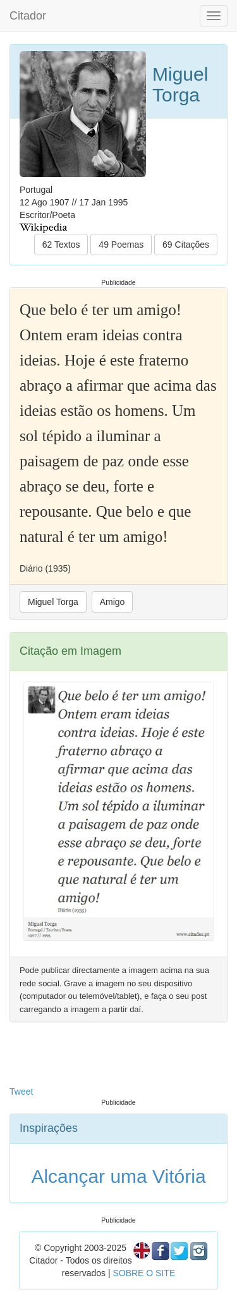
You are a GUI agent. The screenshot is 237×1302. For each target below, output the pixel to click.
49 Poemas (121, 244)
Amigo (112, 602)
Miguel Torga (53, 602)
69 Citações (185, 244)
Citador (27, 15)
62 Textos (61, 244)
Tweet (21, 1091)
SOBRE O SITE (143, 1273)
